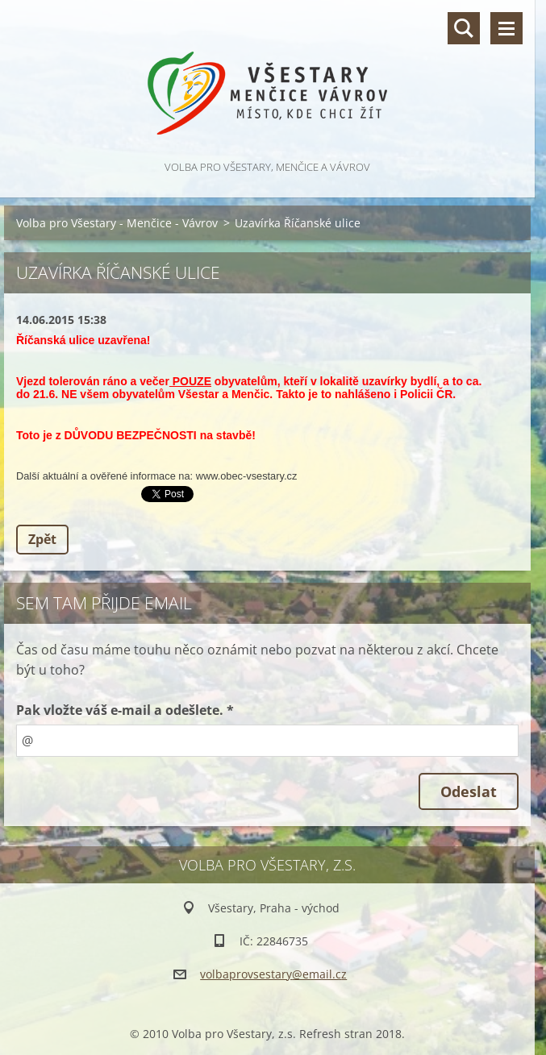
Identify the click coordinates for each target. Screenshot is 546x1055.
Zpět (42, 539)
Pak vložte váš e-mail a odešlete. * (125, 710)
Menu (506, 28)
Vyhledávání (464, 28)
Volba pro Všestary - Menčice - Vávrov (117, 223)
